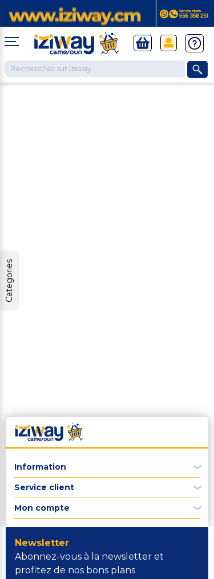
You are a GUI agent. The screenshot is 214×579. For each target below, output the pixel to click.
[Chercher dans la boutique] (95, 68)
